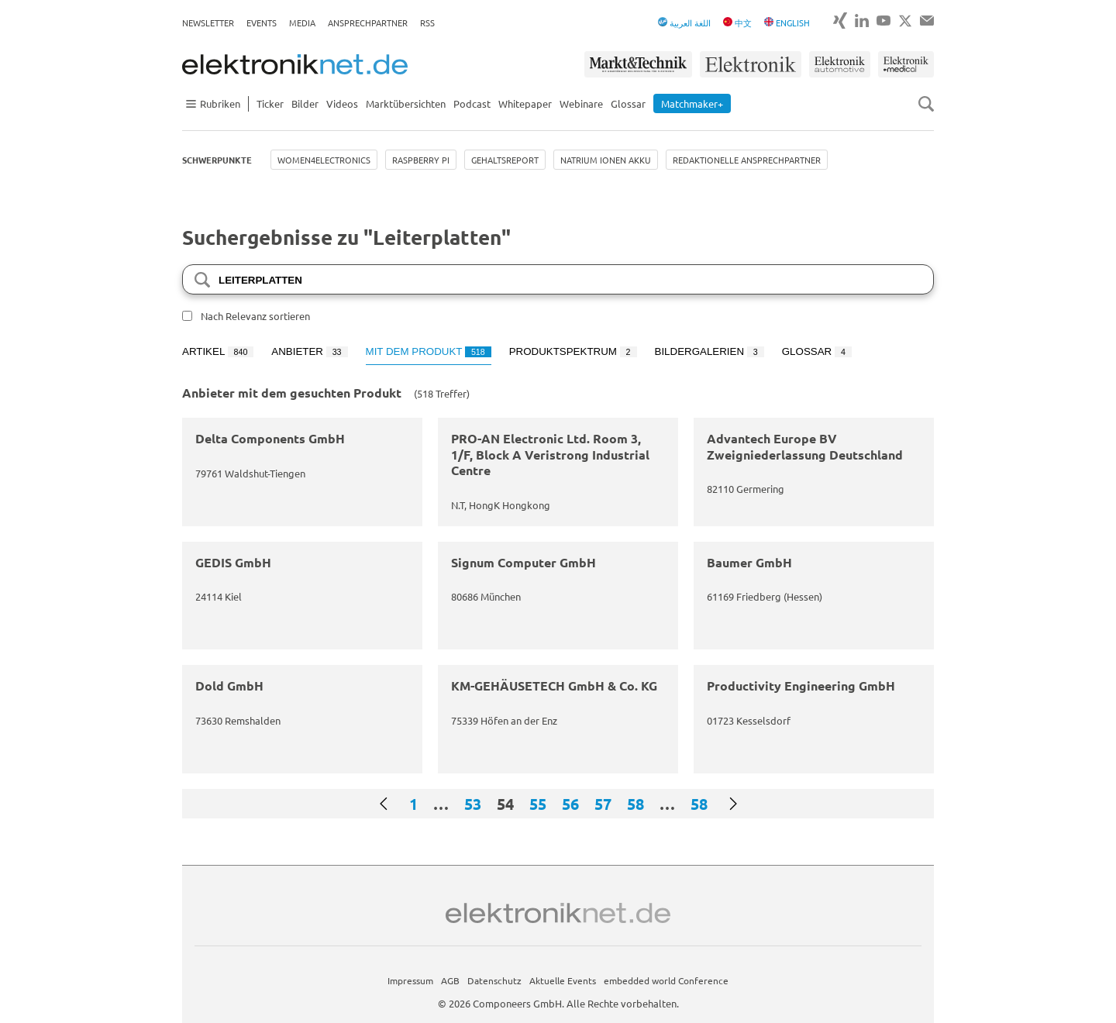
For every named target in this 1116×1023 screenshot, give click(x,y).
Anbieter (309, 351)
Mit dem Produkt (428, 351)
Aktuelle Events (562, 980)
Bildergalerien (709, 351)
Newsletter (208, 22)
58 (635, 803)
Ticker (270, 103)
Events (261, 22)
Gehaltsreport (505, 159)
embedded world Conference (666, 980)
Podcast (472, 103)
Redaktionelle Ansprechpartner (747, 159)
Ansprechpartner (368, 22)
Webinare (581, 103)
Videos (342, 103)
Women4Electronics (323, 159)
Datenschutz (494, 980)
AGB (450, 980)
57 (602, 803)
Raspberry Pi (421, 159)
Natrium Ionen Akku (605, 159)
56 (570, 803)
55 (537, 803)
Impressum (410, 980)
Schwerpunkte (217, 159)
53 (472, 803)
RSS (427, 22)
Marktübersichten (406, 103)
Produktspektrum (573, 351)
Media (302, 22)
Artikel (217, 351)
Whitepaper (525, 103)
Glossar (628, 103)
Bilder (305, 103)
